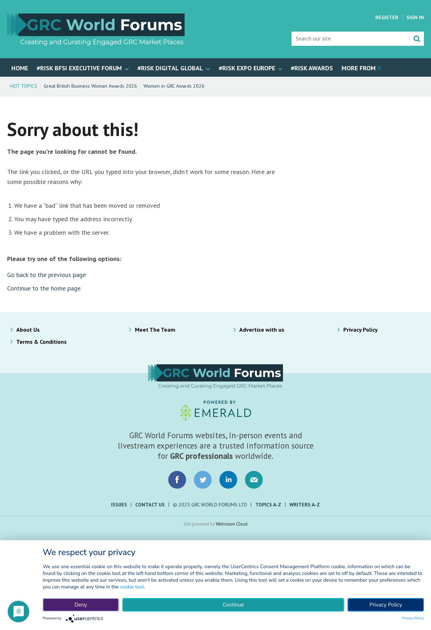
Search (416, 38)
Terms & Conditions (41, 341)
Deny (81, 604)
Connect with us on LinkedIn (228, 480)
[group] (359, 67)
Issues (119, 504)
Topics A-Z (268, 504)
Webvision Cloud (231, 524)
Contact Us (150, 504)
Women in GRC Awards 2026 (173, 86)
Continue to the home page (44, 288)
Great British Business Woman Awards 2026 (90, 86)
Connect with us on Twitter (202, 480)
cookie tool (132, 586)
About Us (28, 329)
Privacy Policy (360, 329)
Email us (254, 480)
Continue (233, 604)
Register (386, 17)
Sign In (415, 17)
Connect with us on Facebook (177, 480)
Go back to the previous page (46, 275)
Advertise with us (261, 329)
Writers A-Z (304, 504)
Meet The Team (155, 329)
